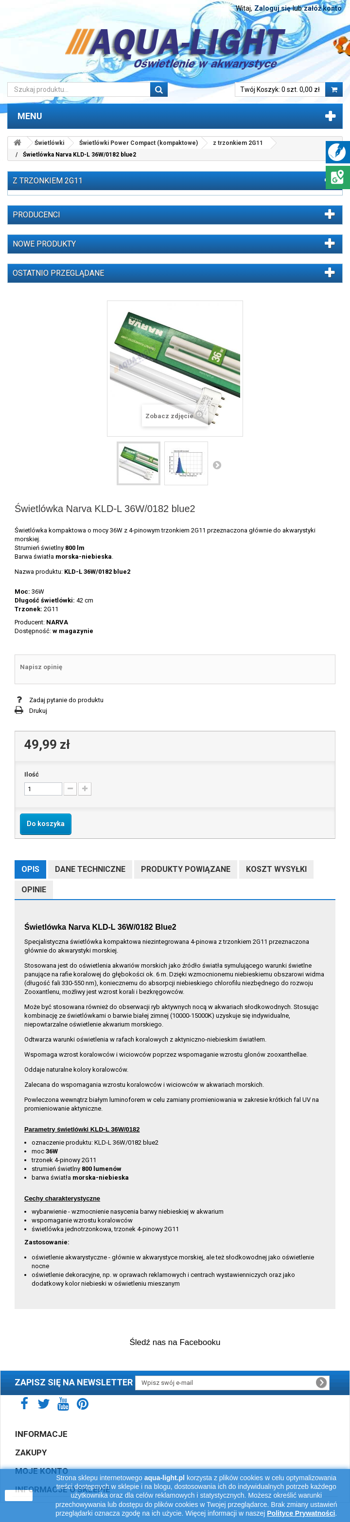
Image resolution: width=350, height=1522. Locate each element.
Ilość (31, 774)
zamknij (18, 1495)
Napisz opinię (41, 667)
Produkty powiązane (185, 869)
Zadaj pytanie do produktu (66, 700)
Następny (217, 465)
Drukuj (38, 710)
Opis (30, 869)
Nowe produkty (44, 243)
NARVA (57, 622)
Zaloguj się (272, 8)
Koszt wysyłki (276, 869)
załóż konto (323, 8)
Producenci (36, 214)
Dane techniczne (90, 869)
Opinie (33, 889)
